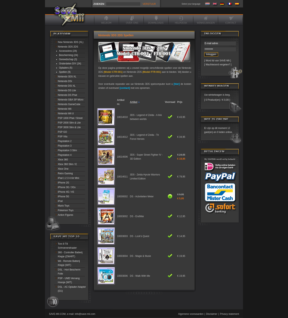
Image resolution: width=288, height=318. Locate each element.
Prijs (179, 102)
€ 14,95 (181, 236)
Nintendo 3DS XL (67, 76)
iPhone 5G (63, 196)
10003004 (122, 256)
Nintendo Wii (64, 108)
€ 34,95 (181, 137)
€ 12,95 (181, 216)
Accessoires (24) (68, 51)
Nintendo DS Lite (67, 90)
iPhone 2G (63, 182)
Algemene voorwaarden (191, 314)
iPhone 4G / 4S (66, 191)
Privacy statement (229, 314)
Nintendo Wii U (66, 113)
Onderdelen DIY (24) (70, 63)
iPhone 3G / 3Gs (67, 187)
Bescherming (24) (68, 55)
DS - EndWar (137, 216)
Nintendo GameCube (69, 104)
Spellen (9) (65, 72)
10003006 (122, 275)
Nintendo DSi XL (67, 85)
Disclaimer (211, 314)
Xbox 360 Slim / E (67, 164)
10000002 (122, 196)
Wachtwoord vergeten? (218, 64)
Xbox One (63, 168)
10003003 (122, 236)
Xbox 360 (63, 159)
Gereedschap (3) (68, 59)
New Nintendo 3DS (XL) (70, 42)
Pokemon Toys (66, 210)
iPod (60, 201)
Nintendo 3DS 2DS (68, 46)
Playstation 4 (65, 155)
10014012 (122, 137)
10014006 (122, 156)
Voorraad (170, 102)
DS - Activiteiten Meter (142, 196)
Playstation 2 (65, 141)
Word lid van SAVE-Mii (218, 60)
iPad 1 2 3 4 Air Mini (68, 178)
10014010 (122, 117)
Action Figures (65, 215)
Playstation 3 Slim (67, 150)
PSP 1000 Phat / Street (70, 118)
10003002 (122, 216)
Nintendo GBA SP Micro (70, 99)
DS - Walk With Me (140, 275)
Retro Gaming (65, 173)
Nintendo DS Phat (67, 95)
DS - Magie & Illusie (140, 256)
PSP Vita (62, 136)
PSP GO (62, 132)
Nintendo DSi (65, 81)
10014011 (122, 176)
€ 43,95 (181, 117)
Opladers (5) (65, 67)
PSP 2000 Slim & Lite (69, 122)
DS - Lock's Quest (139, 236)
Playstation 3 (65, 145)
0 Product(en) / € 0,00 (217, 99)
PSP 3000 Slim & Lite (69, 127)
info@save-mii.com (85, 314)
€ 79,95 (181, 176)
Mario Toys (63, 205)
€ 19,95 (181, 256)
